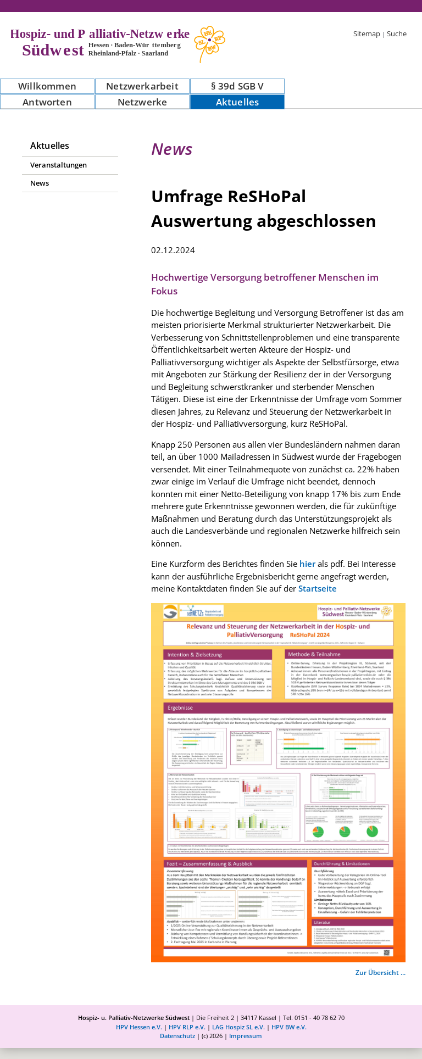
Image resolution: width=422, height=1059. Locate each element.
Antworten (47, 102)
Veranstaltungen (58, 165)
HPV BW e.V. (289, 1027)
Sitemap (366, 33)
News (39, 183)
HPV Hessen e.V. (139, 1027)
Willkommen (47, 86)
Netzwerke (143, 102)
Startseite (317, 588)
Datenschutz (177, 1036)
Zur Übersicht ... (381, 972)
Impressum (245, 1036)
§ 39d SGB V (237, 86)
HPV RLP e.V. (187, 1027)
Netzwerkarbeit (142, 86)
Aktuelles (237, 102)
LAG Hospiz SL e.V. (238, 1027)
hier (307, 563)
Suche (397, 33)
